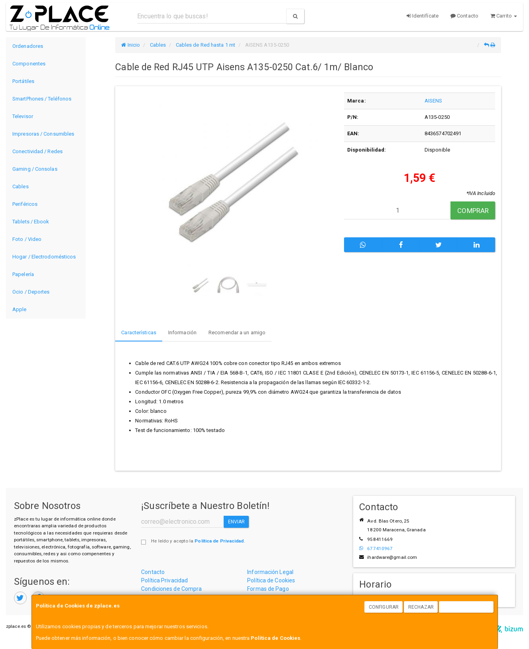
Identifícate (423, 16)
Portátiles (23, 81)
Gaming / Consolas (34, 169)
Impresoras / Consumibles (43, 134)
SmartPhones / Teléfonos (41, 99)
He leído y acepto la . (198, 541)
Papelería (23, 274)
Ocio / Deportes (31, 292)
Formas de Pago (268, 589)
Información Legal (270, 572)
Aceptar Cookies (466, 607)
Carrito (503, 16)
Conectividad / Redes (37, 151)
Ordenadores (27, 46)
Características (138, 332)
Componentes (28, 64)
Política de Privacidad (219, 541)
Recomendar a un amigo (236, 332)
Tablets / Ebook (30, 222)
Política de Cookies (275, 638)
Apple (19, 309)
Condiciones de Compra (171, 589)
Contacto (464, 16)
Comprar (473, 211)
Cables (20, 186)
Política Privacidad (164, 580)
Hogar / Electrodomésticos (44, 257)
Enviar (236, 522)
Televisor (22, 116)
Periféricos (24, 204)
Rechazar (421, 607)
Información (182, 332)
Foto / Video (26, 239)
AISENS (433, 101)
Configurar (384, 607)
